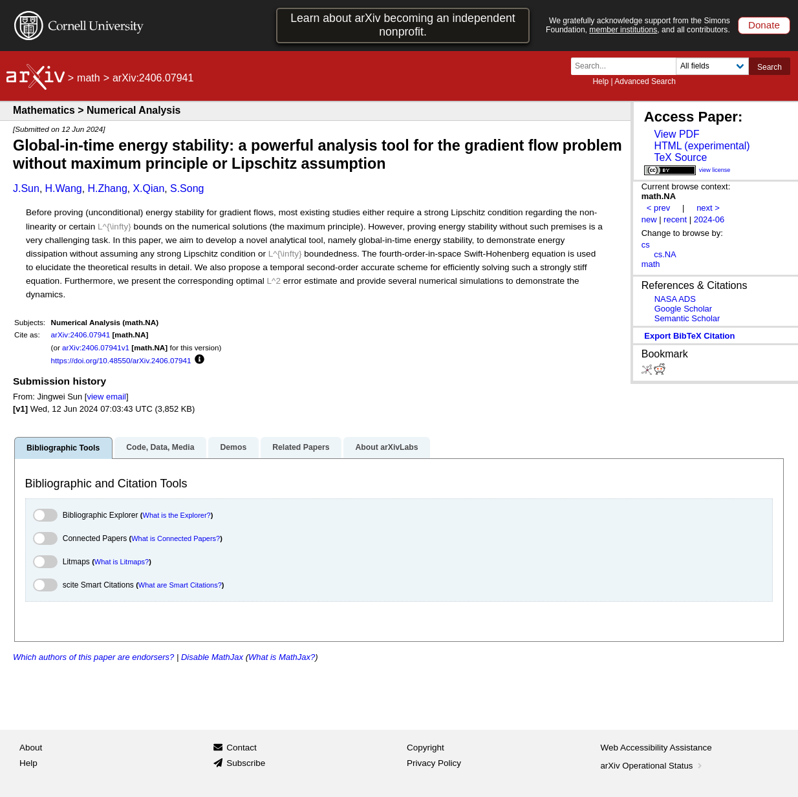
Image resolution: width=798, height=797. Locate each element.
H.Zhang (107, 188)
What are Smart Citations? (180, 585)
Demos (233, 447)
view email (106, 396)
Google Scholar (683, 308)
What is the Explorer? (177, 515)
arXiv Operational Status (653, 765)
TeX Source (680, 157)
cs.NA (665, 254)
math (88, 77)
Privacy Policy (434, 763)
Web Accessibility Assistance (656, 747)
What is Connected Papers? (175, 538)
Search (769, 67)
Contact (241, 747)
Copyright (425, 747)
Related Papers (300, 447)
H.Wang (63, 188)
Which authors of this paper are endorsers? (93, 657)
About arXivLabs (386, 447)
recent (675, 219)
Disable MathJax (212, 657)
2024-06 (709, 219)
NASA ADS (675, 299)
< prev (658, 208)
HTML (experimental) (701, 145)
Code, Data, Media (160, 447)
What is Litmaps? (121, 562)
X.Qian (148, 188)
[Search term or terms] (627, 66)
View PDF (676, 134)
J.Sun (26, 188)
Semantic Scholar (687, 318)
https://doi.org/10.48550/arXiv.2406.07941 (121, 360)
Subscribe (245, 763)
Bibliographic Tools (63, 447)
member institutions (623, 29)
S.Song (187, 188)
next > (708, 208)
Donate (764, 24)
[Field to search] (712, 66)
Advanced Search (645, 81)
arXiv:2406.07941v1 (95, 347)
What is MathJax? (281, 657)
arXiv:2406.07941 (81, 334)
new (649, 219)
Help (600, 81)
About (30, 747)
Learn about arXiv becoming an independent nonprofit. (402, 25)
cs (646, 245)
